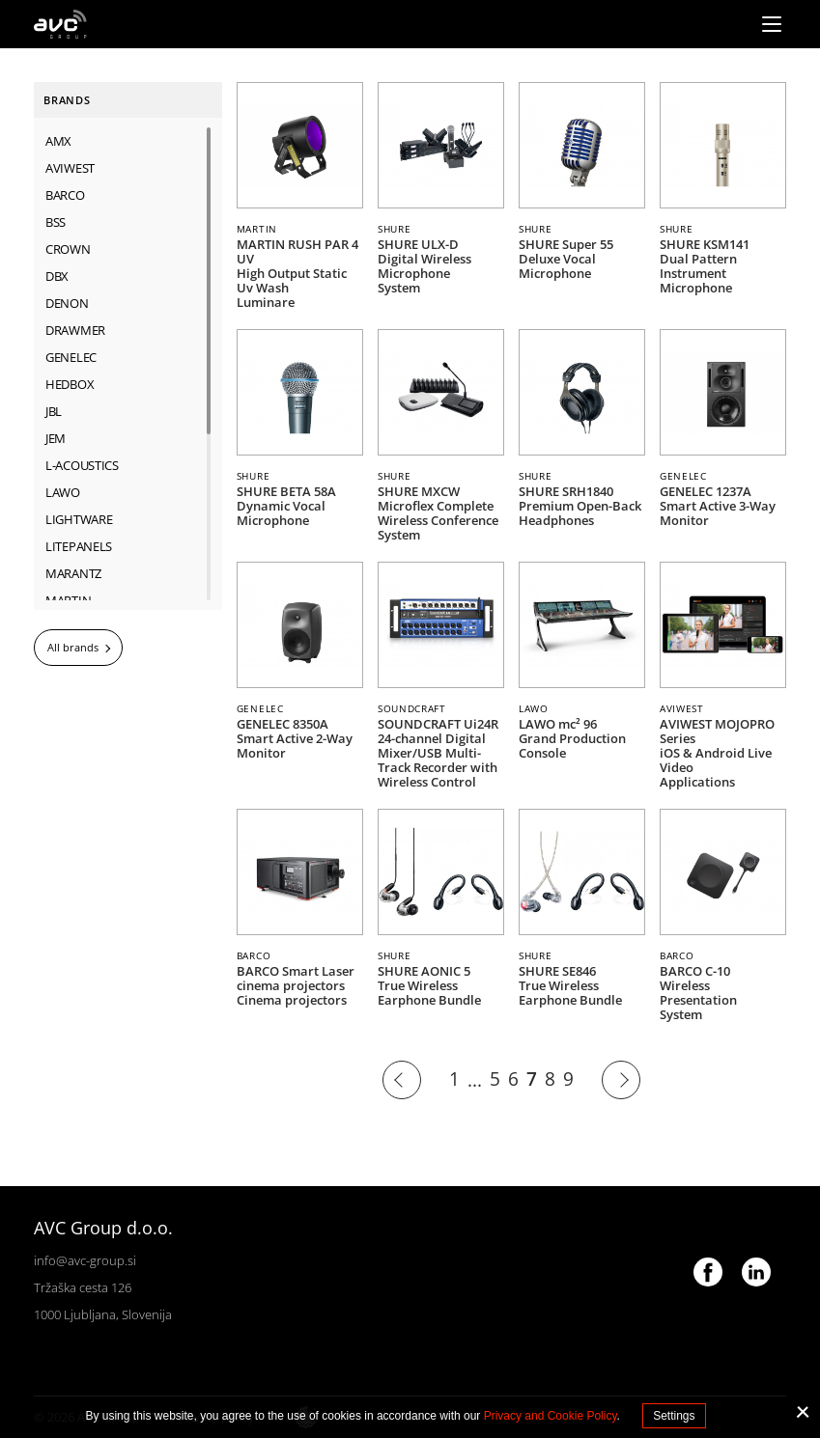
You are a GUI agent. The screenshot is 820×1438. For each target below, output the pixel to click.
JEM (55, 438)
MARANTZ (73, 573)
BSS (55, 222)
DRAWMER (75, 330)
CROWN (68, 249)
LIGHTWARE (78, 519)
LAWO (62, 492)
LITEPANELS (78, 546)
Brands (67, 100)
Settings (673, 1416)
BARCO (65, 195)
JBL (53, 411)
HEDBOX (69, 384)
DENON (67, 303)
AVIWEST (70, 168)
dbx (57, 276)
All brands (73, 647)
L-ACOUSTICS (82, 465)
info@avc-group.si (85, 1260)
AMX (58, 141)
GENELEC (71, 357)
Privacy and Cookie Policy (550, 1416)
